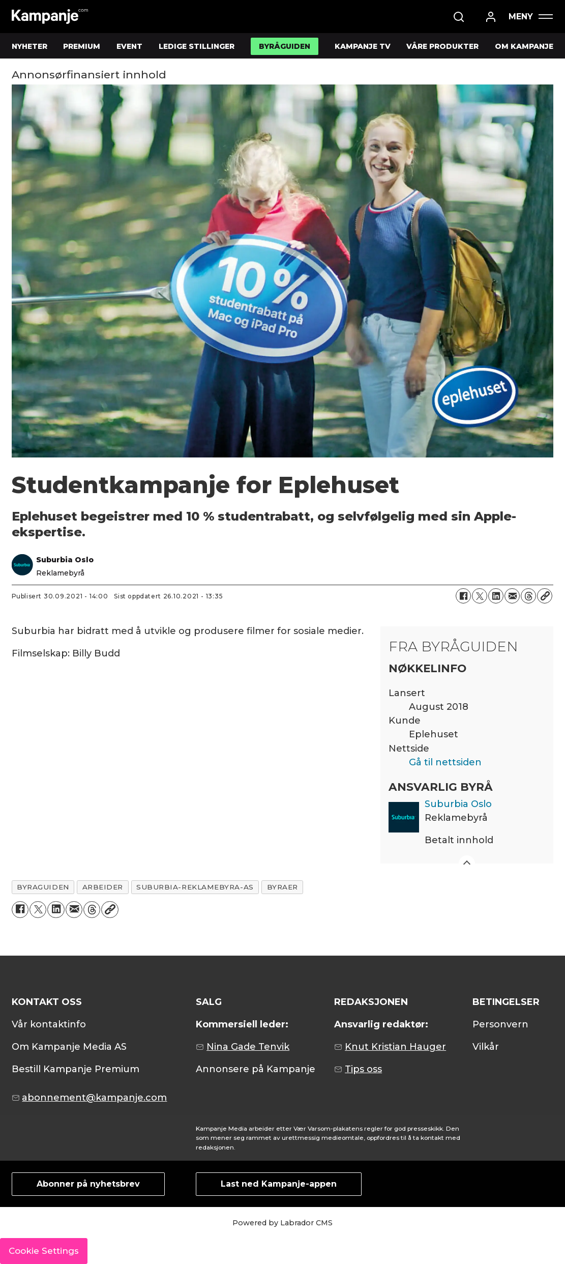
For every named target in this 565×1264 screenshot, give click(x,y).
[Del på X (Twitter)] (479, 596)
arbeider (102, 887)
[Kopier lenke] (544, 596)
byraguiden (43, 887)
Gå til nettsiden (445, 762)
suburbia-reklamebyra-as (195, 887)
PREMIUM (81, 46)
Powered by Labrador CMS (282, 1222)
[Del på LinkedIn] (495, 596)
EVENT (129, 46)
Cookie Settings (44, 1251)
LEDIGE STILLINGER (196, 46)
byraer (282, 887)
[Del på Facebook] (463, 596)
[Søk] (459, 17)
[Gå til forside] (50, 16)
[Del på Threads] (528, 596)
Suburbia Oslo (458, 804)
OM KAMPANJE (524, 46)
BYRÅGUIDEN (284, 46)
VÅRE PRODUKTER (442, 46)
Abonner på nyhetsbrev (88, 1184)
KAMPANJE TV (363, 46)
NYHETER (29, 46)
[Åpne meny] (530, 16)
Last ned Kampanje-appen (279, 1184)
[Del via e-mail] (512, 596)
